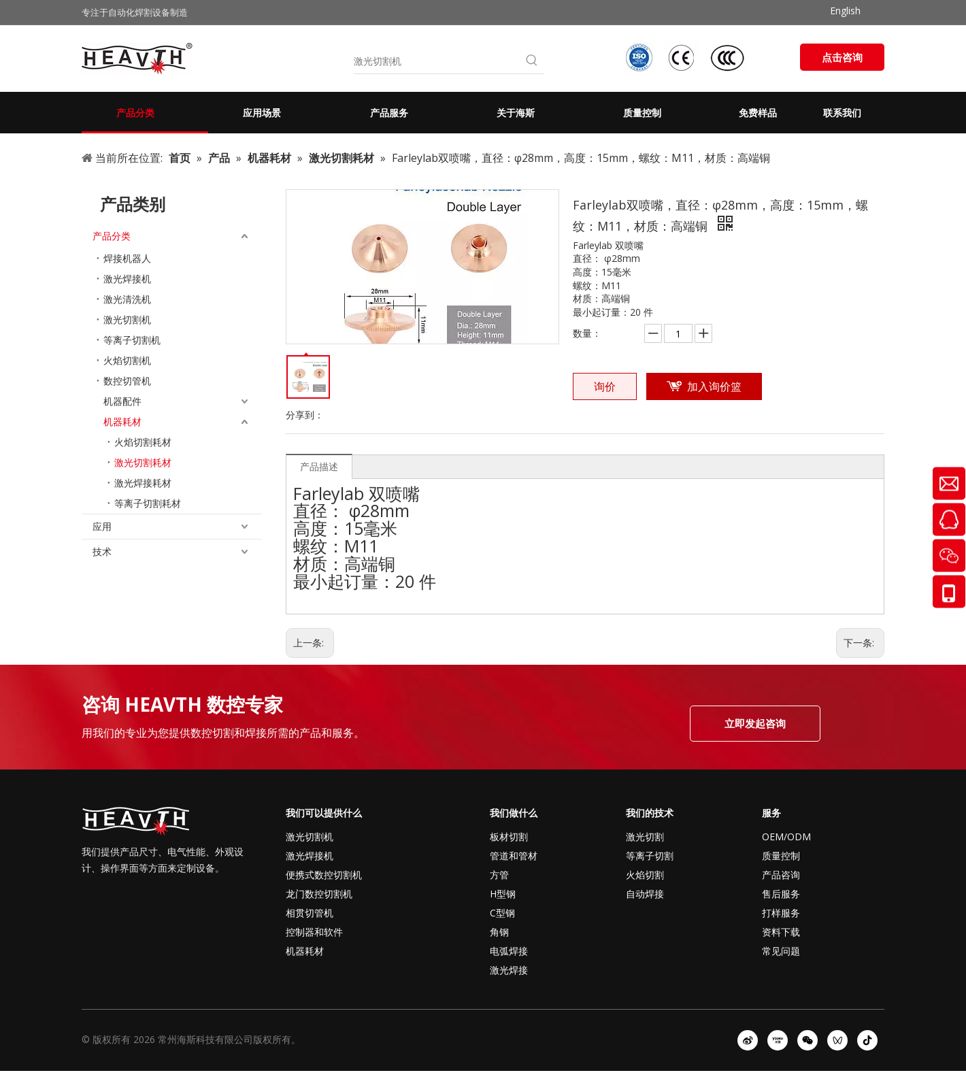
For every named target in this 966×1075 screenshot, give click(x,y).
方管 (499, 874)
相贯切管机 (309, 912)
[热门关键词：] (532, 61)
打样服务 (781, 912)
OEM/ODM (786, 836)
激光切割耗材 (142, 462)
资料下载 (781, 931)
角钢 (499, 931)
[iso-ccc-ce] (687, 57)
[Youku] (777, 1040)
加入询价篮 (714, 386)
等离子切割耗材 (147, 503)
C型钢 (502, 912)
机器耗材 (122, 421)
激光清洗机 (127, 299)
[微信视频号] (837, 1040)
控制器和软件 (314, 931)
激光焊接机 (127, 278)
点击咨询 (842, 57)
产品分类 (112, 235)
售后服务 (781, 893)
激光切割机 (127, 319)
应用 (102, 526)
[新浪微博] (747, 1040)
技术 (102, 551)
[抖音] (867, 1040)
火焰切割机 (127, 360)
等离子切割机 (132, 339)
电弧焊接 (509, 950)
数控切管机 (127, 380)
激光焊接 (509, 969)
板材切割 (509, 836)
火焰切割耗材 (142, 441)
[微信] (807, 1040)
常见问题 (781, 950)
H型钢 (503, 893)
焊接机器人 (127, 258)
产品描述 (319, 466)
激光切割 (645, 836)
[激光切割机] (437, 61)
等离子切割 (649, 855)
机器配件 (122, 401)
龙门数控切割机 (319, 893)
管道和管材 (513, 855)
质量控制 (781, 855)
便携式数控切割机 (324, 874)
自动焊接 (645, 893)
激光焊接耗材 (142, 482)
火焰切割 (645, 874)
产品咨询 (781, 874)
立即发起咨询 (755, 723)
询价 (605, 386)
